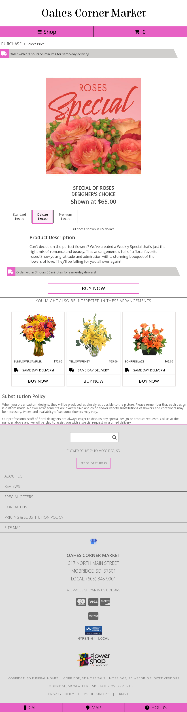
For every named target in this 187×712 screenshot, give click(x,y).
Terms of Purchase (95, 694)
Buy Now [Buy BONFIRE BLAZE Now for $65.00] (149, 381)
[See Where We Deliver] (93, 463)
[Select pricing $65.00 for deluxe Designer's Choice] (43, 216)
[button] (93, 630)
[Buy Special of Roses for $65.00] (93, 288)
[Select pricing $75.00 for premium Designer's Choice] (65, 216)
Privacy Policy (61, 694)
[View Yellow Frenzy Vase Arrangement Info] (93, 336)
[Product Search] (94, 437)
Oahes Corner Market (93, 13)
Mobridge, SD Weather (68, 686)
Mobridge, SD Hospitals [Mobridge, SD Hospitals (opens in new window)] (84, 678)
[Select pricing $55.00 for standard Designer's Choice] (19, 216)
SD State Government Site (115, 686)
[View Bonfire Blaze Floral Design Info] (149, 335)
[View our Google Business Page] (93, 543)
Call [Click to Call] (31, 708)
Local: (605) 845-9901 (93, 579)
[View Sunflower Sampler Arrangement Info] (38, 336)
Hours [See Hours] (156, 708)
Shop (46, 31)
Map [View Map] (93, 708)
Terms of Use (127, 694)
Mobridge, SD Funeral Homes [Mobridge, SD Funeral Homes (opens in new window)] (33, 678)
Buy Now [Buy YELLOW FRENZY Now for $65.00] (93, 381)
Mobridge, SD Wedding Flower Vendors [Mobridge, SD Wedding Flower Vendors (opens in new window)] (144, 678)
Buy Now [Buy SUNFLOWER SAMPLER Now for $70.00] (38, 381)
